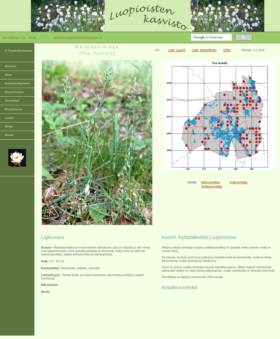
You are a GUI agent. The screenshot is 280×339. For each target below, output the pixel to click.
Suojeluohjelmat (17, 83)
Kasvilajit (12, 100)
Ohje (227, 50)
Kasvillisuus (14, 91)
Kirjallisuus (14, 109)
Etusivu (10, 66)
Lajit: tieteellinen (204, 50)
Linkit (9, 117)
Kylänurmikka (238, 182)
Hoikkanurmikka (211, 186)
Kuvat (9, 134)
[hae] (210, 37)
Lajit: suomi (176, 50)
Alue (8, 74)
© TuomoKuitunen (18, 50)
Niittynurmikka (210, 182)
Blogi (9, 126)
